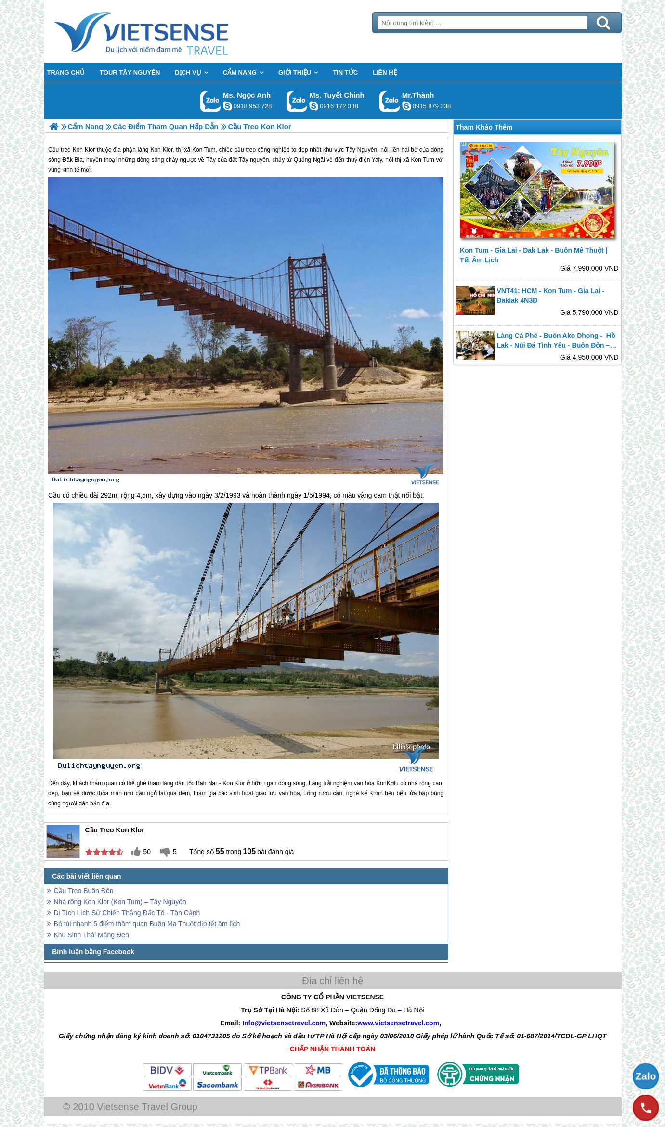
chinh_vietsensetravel (313, 106)
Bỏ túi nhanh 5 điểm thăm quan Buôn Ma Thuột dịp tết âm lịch (147, 924)
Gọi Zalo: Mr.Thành (390, 101)
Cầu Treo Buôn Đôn (84, 890)
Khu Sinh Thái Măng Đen (91, 935)
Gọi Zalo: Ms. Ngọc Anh (211, 101)
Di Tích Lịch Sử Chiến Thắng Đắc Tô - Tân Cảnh (127, 913)
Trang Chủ (165, 31)
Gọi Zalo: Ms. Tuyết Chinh (297, 101)
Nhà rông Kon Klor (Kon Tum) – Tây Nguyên (120, 902)
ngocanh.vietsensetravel (227, 106)
